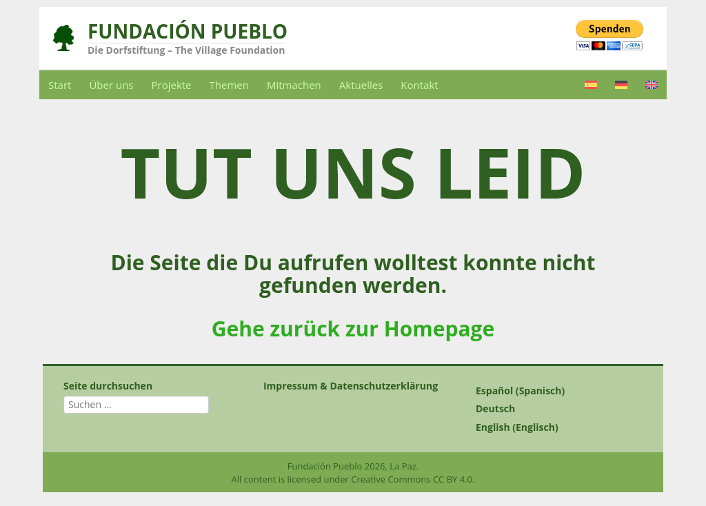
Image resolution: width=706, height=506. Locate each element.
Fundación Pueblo (188, 31)
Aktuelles (361, 85)
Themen (229, 85)
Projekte (172, 85)
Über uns (111, 85)
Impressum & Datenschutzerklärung (350, 385)
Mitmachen (294, 85)
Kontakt (419, 85)
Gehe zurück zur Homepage (353, 328)
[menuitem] (590, 84)
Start (59, 85)
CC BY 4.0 (452, 479)
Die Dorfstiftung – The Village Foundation (186, 50)
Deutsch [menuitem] (495, 409)
